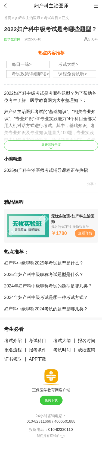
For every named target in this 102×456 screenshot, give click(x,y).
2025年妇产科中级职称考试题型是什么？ (44, 274)
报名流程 (13, 350)
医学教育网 (12, 39)
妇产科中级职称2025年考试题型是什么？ (44, 263)
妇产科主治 (15, 111)
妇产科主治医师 (27, 18)
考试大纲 (62, 340)
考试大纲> (68, 64)
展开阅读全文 (51, 146)
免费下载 (51, 400)
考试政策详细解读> (30, 74)
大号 (94, 39)
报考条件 (37, 350)
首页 (7, 18)
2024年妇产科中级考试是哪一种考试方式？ (46, 297)
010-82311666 (39, 421)
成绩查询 (86, 350)
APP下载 (37, 359)
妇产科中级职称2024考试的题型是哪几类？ (46, 309)
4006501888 (65, 421)
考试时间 (62, 350)
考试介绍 (13, 340)
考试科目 (51, 18)
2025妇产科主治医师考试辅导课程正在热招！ (48, 170)
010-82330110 (60, 429)
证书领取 (13, 359)
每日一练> (22, 64)
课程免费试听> (72, 74)
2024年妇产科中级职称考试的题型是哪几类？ (48, 286)
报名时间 (86, 340)
